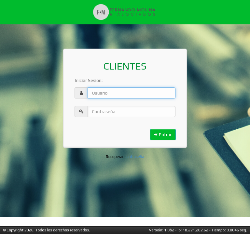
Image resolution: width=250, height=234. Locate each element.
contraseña (134, 156)
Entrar (163, 134)
